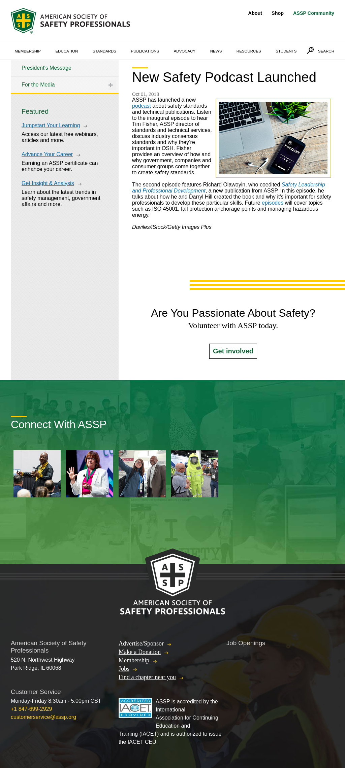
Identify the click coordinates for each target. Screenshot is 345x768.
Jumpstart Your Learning (51, 125)
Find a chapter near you (147, 677)
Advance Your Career (47, 154)
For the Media (38, 85)
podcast (141, 106)
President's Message (46, 68)
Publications (145, 51)
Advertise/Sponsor (141, 643)
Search (326, 51)
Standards (104, 51)
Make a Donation (140, 652)
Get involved (233, 351)
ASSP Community (313, 13)
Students (286, 51)
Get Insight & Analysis (48, 183)
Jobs (124, 668)
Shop (278, 13)
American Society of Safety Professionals (71, 21)
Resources (249, 51)
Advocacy (185, 51)
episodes (272, 203)
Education (66, 51)
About (255, 13)
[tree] (65, 76)
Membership (28, 51)
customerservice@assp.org (43, 717)
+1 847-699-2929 (31, 709)
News (216, 51)
